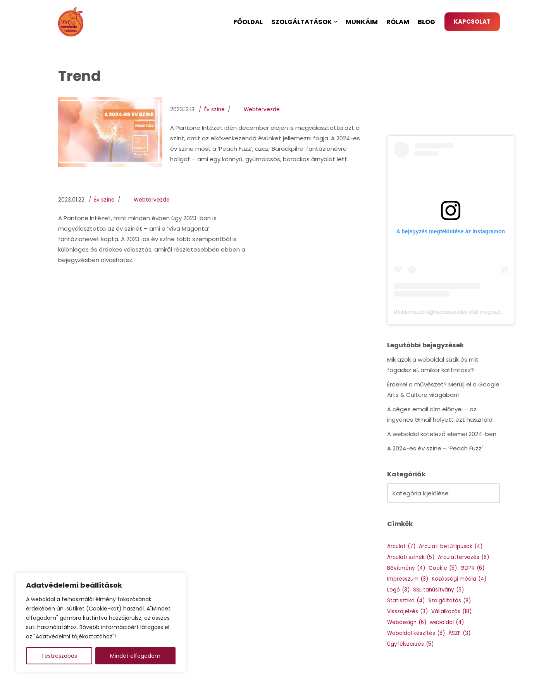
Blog (426, 21)
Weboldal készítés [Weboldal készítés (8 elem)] (416, 633)
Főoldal (248, 21)
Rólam (397, 21)
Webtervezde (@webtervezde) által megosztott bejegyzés (463, 312)
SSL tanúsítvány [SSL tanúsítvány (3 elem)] (438, 590)
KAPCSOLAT (472, 21)
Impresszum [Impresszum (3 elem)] (407, 579)
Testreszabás (59, 656)
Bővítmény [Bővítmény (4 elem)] (406, 568)
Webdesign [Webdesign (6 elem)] (406, 622)
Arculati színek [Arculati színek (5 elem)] (410, 557)
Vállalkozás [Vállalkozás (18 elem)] (451, 611)
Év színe (214, 109)
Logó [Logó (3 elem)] (398, 590)
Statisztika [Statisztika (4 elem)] (406, 600)
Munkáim (362, 21)
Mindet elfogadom (135, 656)
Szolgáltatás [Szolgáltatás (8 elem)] (449, 600)
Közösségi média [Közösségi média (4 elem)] (459, 579)
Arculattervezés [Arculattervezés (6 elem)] (463, 557)
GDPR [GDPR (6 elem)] (472, 568)
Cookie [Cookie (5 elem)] (443, 568)
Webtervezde (262, 109)
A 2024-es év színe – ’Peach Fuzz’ (435, 448)
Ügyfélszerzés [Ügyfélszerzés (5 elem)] (410, 644)
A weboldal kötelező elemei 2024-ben (441, 434)
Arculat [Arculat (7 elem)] (401, 546)
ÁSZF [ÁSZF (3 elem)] (459, 633)
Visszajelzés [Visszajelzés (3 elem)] (407, 611)
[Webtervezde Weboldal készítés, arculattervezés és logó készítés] (72, 21)
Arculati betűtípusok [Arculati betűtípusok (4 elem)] (450, 546)
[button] (335, 21)
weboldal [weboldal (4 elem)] (447, 622)
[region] (101, 622)
